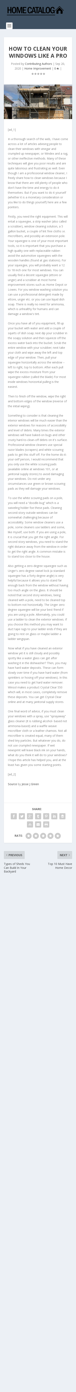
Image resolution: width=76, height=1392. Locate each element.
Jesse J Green (30, 784)
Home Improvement (37, 68)
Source (12, 784)
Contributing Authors (38, 64)
